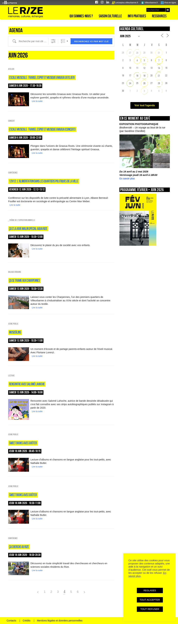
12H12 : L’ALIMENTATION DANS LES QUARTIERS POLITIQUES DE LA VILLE (43, 181)
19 (144, 75)
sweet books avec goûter (23, 443)
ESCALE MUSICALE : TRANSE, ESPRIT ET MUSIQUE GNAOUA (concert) (42, 129)
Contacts (11, 620)
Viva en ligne (168, 2)
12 (144, 68)
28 (137, 52)
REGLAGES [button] (150, 590)
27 (130, 52)
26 (144, 83)
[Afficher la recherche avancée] (53, 41)
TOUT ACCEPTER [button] (150, 599)
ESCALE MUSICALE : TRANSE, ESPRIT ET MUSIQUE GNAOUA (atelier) (42, 77)
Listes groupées (63, 41)
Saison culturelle (110, 16)
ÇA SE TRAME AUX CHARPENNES (24, 280)
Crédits (26, 620)
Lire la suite (37, 101)
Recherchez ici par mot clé (91, 41)
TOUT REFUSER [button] (149, 609)
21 (159, 75)
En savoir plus (127, 178)
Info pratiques (137, 16)
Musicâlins (15, 332)
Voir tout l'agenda (145, 105)
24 (130, 83)
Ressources (159, 16)
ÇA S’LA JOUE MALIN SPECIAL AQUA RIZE (28, 228)
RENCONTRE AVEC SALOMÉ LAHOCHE (27, 384)
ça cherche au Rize (19, 547)
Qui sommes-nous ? (81, 16)
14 (159, 68)
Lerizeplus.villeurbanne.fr (125, 2)
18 (137, 75)
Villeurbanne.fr (149, 2)
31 (159, 52)
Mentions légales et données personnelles (60, 620)
